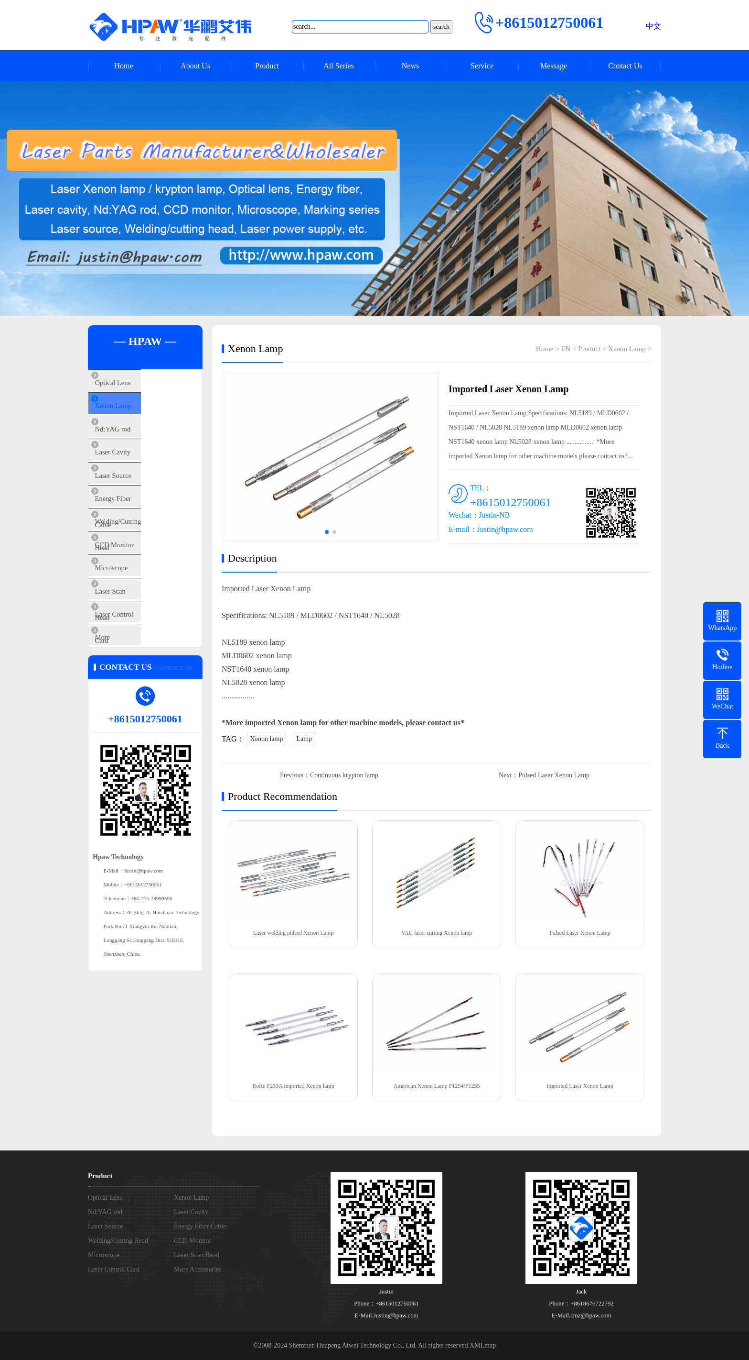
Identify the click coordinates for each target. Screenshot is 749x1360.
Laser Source (129, 496)
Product (267, 66)
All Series (338, 66)
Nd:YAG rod (128, 440)
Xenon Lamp (129, 412)
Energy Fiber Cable (138, 525)
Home (123, 66)
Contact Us (625, 66)
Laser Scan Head (134, 637)
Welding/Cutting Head (142, 553)
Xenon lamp (266, 738)
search (441, 26)
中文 (653, 26)
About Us (195, 66)
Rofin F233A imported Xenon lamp (293, 1086)
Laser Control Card (138, 666)
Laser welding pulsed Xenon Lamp (293, 932)
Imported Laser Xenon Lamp (579, 1086)
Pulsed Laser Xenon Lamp (553, 775)
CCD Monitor (130, 581)
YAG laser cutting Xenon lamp (436, 932)
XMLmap (483, 1345)
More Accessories (135, 694)
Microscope (127, 609)
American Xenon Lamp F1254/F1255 (437, 1086)
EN (565, 349)
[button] (374, 307)
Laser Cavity (128, 468)
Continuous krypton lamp (344, 775)
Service (482, 66)
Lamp (304, 738)
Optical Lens (128, 383)
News (410, 66)
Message (553, 66)
